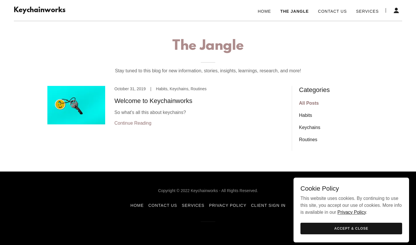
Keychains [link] (309, 127)
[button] (396, 10)
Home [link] (264, 11)
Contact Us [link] (332, 11)
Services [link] (367, 11)
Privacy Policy (351, 238)
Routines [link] (308, 139)
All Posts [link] (309, 103)
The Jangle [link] (294, 11)
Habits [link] (305, 115)
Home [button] (137, 205)
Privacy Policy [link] (227, 205)
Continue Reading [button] (132, 123)
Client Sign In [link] (268, 205)
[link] (40, 10)
